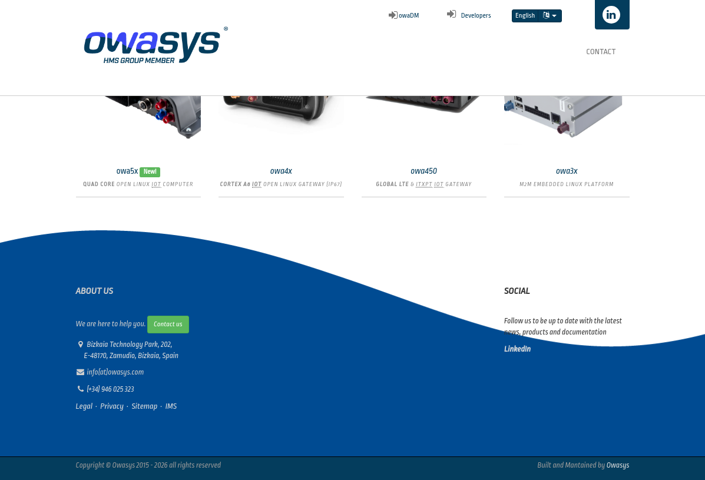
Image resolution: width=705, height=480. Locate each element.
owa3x (567, 171)
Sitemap (144, 406)
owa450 (424, 171)
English (525, 15)
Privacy (112, 406)
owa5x (127, 171)
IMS (171, 406)
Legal (84, 406)
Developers (467, 15)
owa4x (281, 171)
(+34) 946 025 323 (110, 389)
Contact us (168, 324)
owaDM (404, 15)
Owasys (618, 465)
